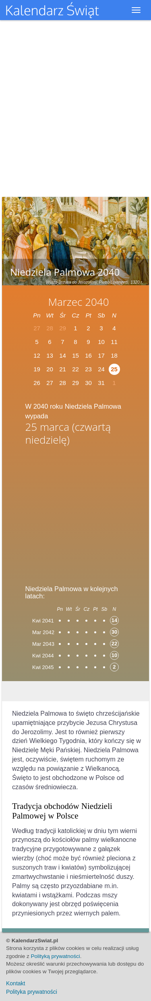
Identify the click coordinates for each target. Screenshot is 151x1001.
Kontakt (15, 983)
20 (49, 369)
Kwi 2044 (43, 656)
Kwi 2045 (43, 667)
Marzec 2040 (78, 302)
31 (101, 382)
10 (101, 341)
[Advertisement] (75, 512)
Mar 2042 (43, 632)
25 (114, 369)
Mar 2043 (43, 644)
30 (88, 382)
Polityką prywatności (55, 956)
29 (75, 382)
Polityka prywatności (31, 992)
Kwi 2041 (43, 621)
